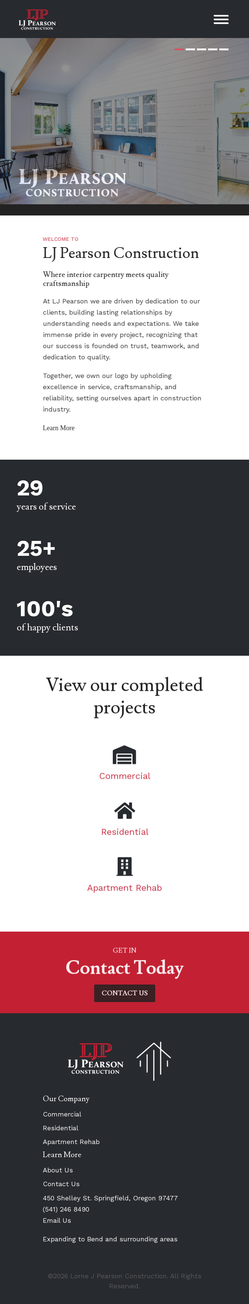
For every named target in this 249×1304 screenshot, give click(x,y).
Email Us (57, 1220)
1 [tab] (179, 49)
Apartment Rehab (71, 1142)
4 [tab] (212, 49)
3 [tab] (201, 49)
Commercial (62, 1114)
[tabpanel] (124, 121)
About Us (58, 1170)
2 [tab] (190, 49)
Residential (61, 1128)
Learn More (67, 428)
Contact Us (61, 1184)
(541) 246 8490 (66, 1209)
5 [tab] (224, 49)
